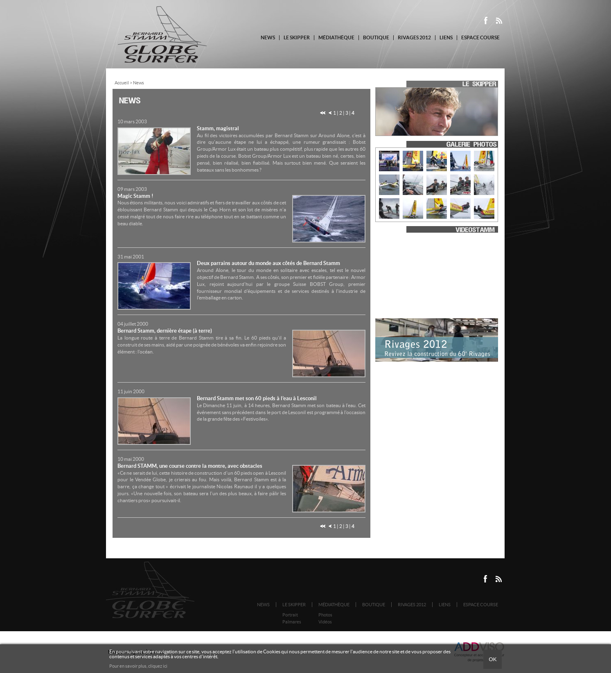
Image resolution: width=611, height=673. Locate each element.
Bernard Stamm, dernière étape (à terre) (164, 331)
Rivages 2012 (414, 37)
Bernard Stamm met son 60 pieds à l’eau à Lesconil (257, 398)
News (268, 37)
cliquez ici (157, 666)
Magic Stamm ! (135, 196)
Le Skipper (297, 37)
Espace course (480, 37)
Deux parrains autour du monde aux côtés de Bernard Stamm (268, 263)
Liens (446, 37)
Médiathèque (336, 37)
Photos (325, 614)
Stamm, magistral (218, 128)
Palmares (291, 621)
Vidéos (325, 621)
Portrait (290, 614)
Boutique (376, 37)
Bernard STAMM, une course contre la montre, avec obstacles (189, 466)
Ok (492, 659)
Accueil (122, 82)
